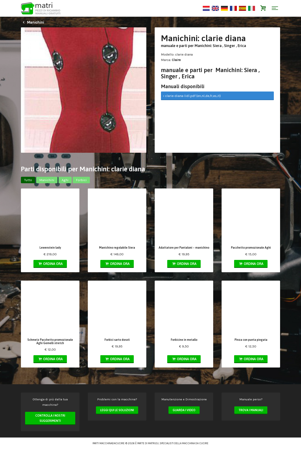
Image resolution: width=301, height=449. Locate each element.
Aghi (65, 180)
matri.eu (153, 443)
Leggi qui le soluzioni (117, 410)
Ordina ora (50, 264)
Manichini (32, 22)
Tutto (28, 180)
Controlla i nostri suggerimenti (50, 418)
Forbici (81, 180)
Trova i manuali (251, 410)
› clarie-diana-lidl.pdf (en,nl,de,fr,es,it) (192, 96)
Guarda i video (184, 410)
